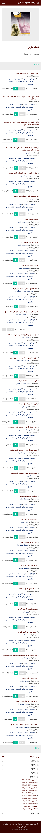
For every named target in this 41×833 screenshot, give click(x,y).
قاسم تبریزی (29, 153)
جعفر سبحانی (29, 199)
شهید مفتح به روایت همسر (27, 588)
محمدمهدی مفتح (23, 222)
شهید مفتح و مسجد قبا (29, 519)
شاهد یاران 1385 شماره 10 (29, 798)
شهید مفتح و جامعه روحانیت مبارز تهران (23, 357)
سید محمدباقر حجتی (22, 383)
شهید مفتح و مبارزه (31, 219)
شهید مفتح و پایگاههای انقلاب (26, 701)
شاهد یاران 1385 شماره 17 (29, 780)
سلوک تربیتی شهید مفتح (28, 496)
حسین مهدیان (24, 522)
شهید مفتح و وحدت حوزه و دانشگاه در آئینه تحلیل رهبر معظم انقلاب (20, 97)
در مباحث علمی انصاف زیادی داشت (25, 196)
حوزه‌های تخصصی (29, 79)
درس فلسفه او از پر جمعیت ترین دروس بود (22, 427)
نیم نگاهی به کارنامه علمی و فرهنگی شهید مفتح (21, 311)
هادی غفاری (25, 406)
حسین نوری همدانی (26, 176)
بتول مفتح (26, 612)
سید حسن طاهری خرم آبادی (24, 291)
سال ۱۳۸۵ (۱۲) (34, 777)
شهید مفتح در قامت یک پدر (27, 609)
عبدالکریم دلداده (28, 476)
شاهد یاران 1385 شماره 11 (29, 796)
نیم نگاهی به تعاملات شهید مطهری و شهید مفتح (20, 655)
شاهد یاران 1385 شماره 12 (29, 793)
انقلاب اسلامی (10, 81)
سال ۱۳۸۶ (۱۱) (35, 773)
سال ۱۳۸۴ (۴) (35, 813)
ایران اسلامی (12, 79)
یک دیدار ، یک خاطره (29, 678)
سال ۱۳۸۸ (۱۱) (35, 765)
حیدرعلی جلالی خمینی (22, 360)
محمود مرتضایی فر (23, 704)
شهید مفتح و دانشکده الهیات (27, 381)
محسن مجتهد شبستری (26, 430)
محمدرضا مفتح (24, 635)
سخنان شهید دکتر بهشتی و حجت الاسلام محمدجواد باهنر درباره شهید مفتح (21, 123)
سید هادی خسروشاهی (22, 314)
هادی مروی (25, 337)
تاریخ (20, 79)
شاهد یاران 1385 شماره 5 (30, 809)
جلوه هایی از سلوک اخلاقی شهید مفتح (24, 724)
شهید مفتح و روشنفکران (29, 242)
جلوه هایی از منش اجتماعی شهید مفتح (23, 450)
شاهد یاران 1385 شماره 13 (29, 790)
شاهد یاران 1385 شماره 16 (29, 782)
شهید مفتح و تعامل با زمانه (27, 404)
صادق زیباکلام (24, 681)
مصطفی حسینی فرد (22, 727)
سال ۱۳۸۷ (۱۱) (35, 769)
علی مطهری (25, 658)
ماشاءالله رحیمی (24, 568)
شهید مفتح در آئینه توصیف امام (27, 73)
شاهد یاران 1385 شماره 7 (30, 806)
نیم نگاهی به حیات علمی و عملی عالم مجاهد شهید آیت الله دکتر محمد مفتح (22, 149)
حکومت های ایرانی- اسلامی (24, 81)
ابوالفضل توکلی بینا (23, 545)
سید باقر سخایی (24, 499)
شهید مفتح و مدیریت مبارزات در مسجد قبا (22, 334)
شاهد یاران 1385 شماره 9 (30, 801)
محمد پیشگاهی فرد (23, 453)
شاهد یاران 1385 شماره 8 (30, 803)
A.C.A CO (15, 829)
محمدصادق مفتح (23, 245)
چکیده (22, 88)
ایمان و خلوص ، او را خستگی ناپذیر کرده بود (22, 173)
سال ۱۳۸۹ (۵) (35, 761)
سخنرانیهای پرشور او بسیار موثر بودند (24, 288)
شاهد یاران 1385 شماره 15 (29, 785)
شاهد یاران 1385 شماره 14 (29, 788)
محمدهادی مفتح (24, 268)
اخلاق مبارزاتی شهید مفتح (29, 265)
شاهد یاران (33, 47)
